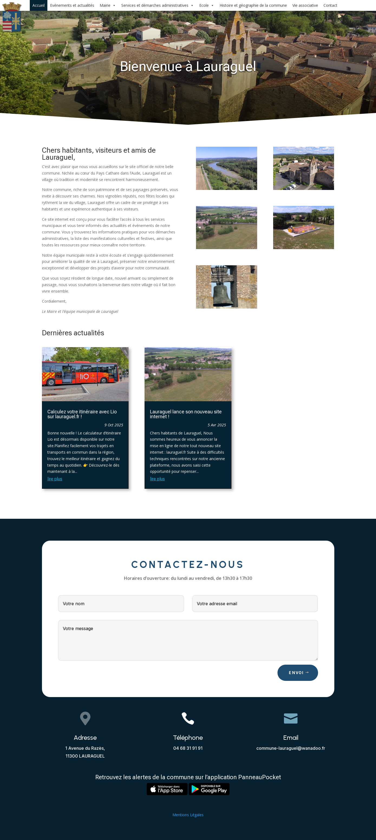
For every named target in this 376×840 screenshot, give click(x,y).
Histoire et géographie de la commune (253, 5)
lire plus (54, 478)
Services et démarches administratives (157, 5)
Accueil (38, 5)
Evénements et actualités (72, 5)
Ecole (206, 5)
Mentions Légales (188, 814)
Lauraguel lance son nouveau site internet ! (186, 414)
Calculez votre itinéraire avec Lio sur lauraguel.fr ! (82, 414)
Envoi (296, 672)
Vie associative (305, 5)
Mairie (108, 5)
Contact (330, 5)
